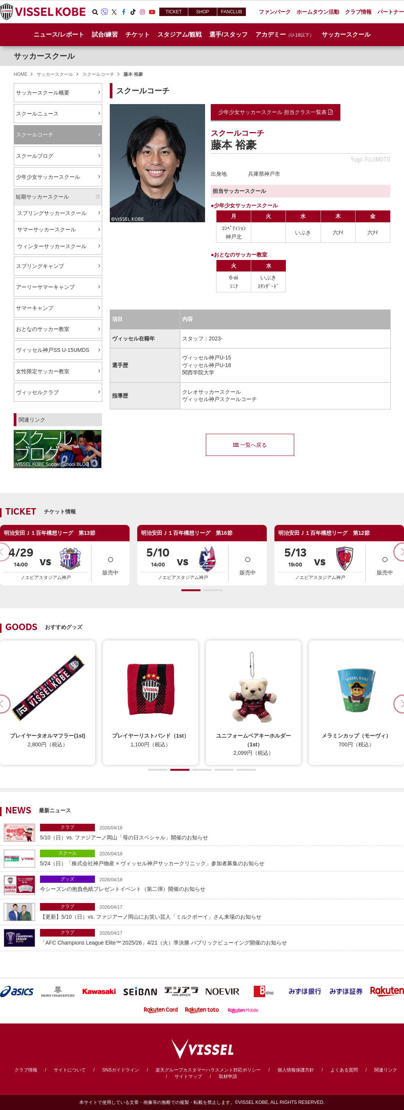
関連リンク (385, 1070)
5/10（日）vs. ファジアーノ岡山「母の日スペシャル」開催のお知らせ (220, 832)
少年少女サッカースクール (48, 177)
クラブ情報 (25, 1070)
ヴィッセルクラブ (37, 392)
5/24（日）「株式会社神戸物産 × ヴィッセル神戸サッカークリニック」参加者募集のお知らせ (220, 858)
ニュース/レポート (59, 34)
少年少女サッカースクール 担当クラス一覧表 (275, 112)
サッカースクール (44, 56)
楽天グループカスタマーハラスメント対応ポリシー (208, 1070)
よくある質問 (344, 1070)
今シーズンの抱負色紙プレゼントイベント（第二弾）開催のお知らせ (220, 884)
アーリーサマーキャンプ (45, 287)
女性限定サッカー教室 (42, 371)
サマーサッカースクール (46, 229)
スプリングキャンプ (40, 266)
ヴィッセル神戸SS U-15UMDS (52, 350)
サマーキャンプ (34, 308)
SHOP (202, 11)
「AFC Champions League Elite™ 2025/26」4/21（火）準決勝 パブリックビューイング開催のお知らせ (220, 937)
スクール (67, 853)
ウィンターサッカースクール (52, 246)
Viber (104, 11)
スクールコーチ (98, 74)
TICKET (173, 11)
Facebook (123, 11)
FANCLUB (231, 11)
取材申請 (228, 1076)
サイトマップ (188, 1076)
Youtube (152, 11)
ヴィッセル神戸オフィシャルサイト (42, 11)
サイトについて (70, 1070)
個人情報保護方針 (295, 1070)
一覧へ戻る (250, 445)
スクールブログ (34, 156)
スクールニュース (37, 114)
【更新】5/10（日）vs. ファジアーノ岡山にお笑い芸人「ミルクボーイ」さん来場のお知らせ (220, 911)
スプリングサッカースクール (52, 213)
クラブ (67, 827)
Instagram (142, 11)
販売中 (110, 563)
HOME (20, 74)
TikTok (133, 11)
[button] (190, 590)
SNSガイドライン (120, 1070)
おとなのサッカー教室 (42, 329)
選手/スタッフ (228, 34)
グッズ (67, 879)
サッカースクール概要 (42, 93)
